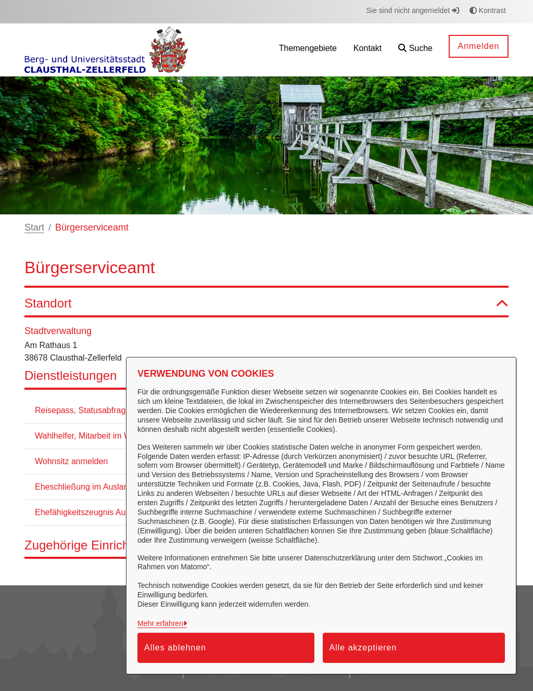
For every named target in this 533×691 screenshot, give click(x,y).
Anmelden (478, 46)
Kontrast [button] (487, 10)
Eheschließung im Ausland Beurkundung (110, 486)
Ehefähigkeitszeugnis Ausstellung (98, 512)
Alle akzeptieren (363, 647)
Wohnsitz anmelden (71, 461)
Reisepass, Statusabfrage (82, 410)
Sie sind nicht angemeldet (412, 10)
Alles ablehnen (175, 647)
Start (34, 227)
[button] (415, 49)
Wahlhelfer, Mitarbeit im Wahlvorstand (104, 435)
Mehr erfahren (160, 623)
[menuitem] (308, 49)
